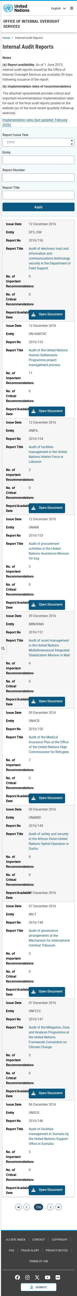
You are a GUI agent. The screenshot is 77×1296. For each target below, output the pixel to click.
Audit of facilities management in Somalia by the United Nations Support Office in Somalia (49, 1136)
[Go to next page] (50, 1207)
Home (6, 38)
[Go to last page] (58, 1207)
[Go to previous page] (26, 1207)
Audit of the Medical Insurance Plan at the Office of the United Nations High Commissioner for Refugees (49, 744)
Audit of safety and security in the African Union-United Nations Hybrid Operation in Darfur (49, 841)
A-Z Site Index (15, 1239)
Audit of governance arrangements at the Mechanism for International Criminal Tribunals (49, 938)
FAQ (11, 1250)
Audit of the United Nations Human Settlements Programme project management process (48, 357)
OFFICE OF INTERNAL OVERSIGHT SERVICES (31, 23)
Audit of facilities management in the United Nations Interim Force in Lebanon (48, 454)
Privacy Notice (57, 1250)
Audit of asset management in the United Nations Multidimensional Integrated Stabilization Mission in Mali (49, 647)
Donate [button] (38, 1287)
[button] (47, 315)
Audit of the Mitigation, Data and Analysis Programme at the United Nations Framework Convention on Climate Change (49, 1037)
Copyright (60, 1239)
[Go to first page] (18, 1207)
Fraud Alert (30, 1250)
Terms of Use (38, 1261)
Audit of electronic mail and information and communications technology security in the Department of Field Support (50, 258)
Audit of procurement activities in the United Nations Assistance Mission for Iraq (49, 551)
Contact (38, 1239)
